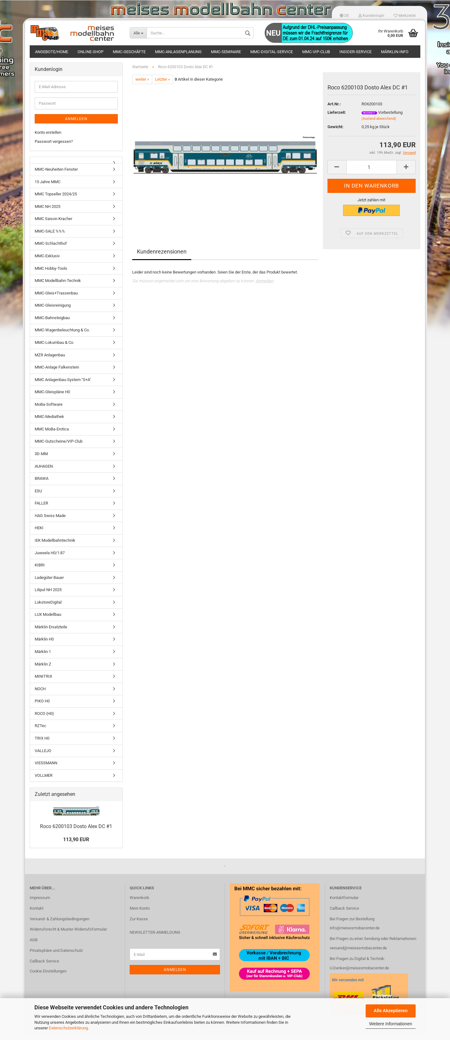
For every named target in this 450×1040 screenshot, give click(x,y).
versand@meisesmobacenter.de (358, 954)
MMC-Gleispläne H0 (52, 398)
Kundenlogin (371, 15)
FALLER (41, 509)
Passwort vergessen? (54, 147)
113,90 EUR (76, 845)
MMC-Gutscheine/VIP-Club (58, 447)
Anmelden (264, 287)
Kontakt (36, 914)
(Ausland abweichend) (379, 125)
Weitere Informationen (390, 1023)
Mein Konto (140, 914)
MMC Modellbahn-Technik (58, 286)
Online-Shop (90, 51)
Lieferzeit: (337, 118)
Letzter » (162, 85)
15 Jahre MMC (47, 188)
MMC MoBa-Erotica (52, 435)
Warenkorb (139, 904)
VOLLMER (43, 781)
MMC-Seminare (226, 51)
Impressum (40, 904)
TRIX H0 (42, 744)
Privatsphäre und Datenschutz (56, 956)
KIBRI (40, 571)
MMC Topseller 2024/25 (56, 200)
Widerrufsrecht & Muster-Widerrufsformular (68, 935)
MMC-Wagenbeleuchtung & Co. (62, 336)
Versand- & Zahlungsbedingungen (59, 924)
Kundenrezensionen (162, 257)
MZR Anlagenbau (50, 361)
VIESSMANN (46, 769)
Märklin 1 (43, 658)
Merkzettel (405, 15)
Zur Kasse (139, 924)
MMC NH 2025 (47, 212)
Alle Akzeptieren (391, 1010)
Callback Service (44, 967)
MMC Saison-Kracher (53, 225)
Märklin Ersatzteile (51, 633)
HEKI (39, 534)
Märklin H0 (44, 645)
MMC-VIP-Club (316, 51)
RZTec (40, 732)
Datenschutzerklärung (68, 1028)
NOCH (40, 695)
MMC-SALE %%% (50, 237)
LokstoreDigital (48, 608)
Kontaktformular (344, 904)
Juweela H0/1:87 (50, 558)
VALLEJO (43, 756)
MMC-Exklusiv (47, 262)
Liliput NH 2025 (48, 596)
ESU (38, 497)
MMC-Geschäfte (129, 51)
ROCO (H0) (44, 719)
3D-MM (41, 460)
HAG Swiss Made (50, 522)
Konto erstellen (48, 138)
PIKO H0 (42, 707)
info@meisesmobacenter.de (355, 934)
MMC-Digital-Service (271, 51)
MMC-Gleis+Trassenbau (56, 299)
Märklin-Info (394, 51)
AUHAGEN (44, 472)
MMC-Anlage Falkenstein (57, 373)
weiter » (142, 85)
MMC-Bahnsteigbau (52, 324)
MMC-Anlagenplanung (178, 51)
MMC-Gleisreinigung (53, 311)
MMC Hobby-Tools (51, 274)
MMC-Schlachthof (51, 249)
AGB (34, 946)
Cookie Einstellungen (48, 977)
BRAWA (41, 484)
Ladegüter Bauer (49, 583)
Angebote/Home (51, 51)
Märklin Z (43, 670)
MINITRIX (43, 682)
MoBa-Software (48, 410)
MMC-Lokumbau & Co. (54, 348)
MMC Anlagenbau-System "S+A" (63, 386)
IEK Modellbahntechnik (55, 546)
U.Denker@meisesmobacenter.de (359, 974)
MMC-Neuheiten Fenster (56, 175)
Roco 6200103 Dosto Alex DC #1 (76, 833)
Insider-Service (355, 51)
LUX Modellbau (48, 620)
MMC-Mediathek (49, 422)
